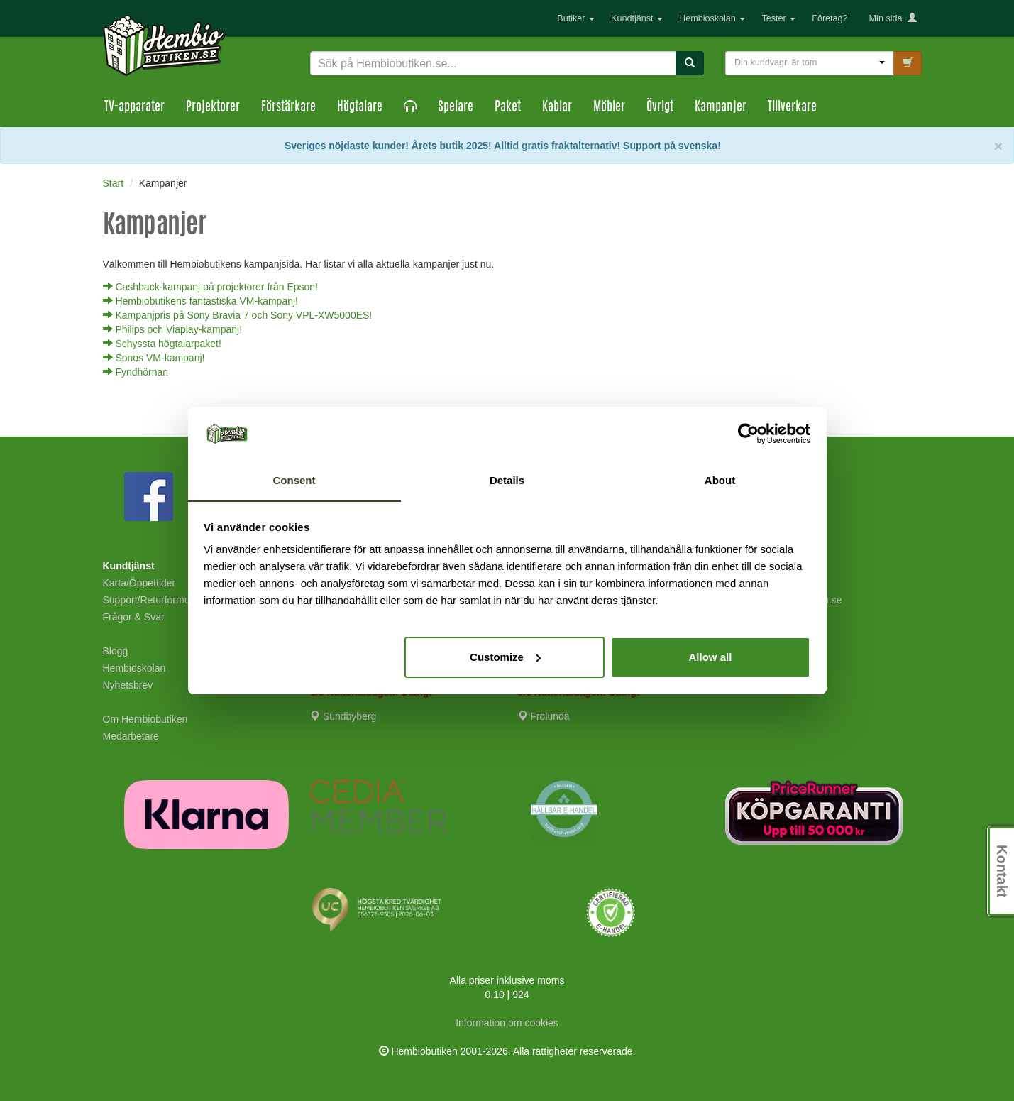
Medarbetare (131, 736)
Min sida (893, 18)
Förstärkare (288, 108)
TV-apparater (134, 108)
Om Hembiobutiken (145, 719)
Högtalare (359, 108)
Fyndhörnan (136, 372)
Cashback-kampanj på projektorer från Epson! (210, 286)
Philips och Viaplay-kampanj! (173, 329)
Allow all (710, 657)
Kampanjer (720, 108)
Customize (505, 657)
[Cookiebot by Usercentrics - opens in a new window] (748, 433)
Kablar (557, 108)
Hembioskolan (712, 18)
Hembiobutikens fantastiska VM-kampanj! (200, 301)
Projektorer (213, 108)
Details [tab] (507, 480)
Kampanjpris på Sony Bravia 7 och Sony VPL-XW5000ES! (238, 315)
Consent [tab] (294, 480)
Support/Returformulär (152, 600)
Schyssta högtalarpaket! (162, 343)
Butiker (576, 18)
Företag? (829, 18)
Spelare (455, 108)
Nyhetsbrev (128, 685)
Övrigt (659, 108)
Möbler (609, 108)
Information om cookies (507, 1023)
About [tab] (720, 480)
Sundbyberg (343, 716)
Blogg (115, 651)
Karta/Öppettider (139, 582)
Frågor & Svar (134, 617)
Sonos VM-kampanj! (154, 357)
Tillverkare (792, 108)
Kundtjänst (637, 18)
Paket (508, 108)
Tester (778, 18)
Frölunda (544, 716)
